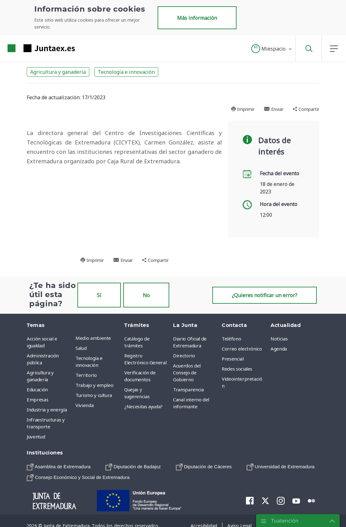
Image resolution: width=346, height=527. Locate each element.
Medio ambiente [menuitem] (93, 338)
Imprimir (242, 109)
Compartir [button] (306, 109)
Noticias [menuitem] (279, 338)
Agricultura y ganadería (58, 71)
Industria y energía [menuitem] (47, 409)
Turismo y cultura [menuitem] (93, 395)
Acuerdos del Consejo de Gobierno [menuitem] (187, 372)
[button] (271, 48)
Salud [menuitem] (81, 348)
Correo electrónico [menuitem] (242, 348)
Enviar (273, 109)
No (146, 295)
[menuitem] (59, 466)
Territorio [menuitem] (86, 375)
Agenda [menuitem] (279, 348)
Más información (197, 17)
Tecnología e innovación (126, 71)
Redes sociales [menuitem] (237, 369)
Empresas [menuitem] (37, 399)
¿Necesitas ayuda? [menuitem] (143, 406)
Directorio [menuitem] (184, 355)
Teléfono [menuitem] (231, 338)
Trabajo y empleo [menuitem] (94, 385)
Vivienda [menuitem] (84, 405)
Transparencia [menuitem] (188, 389)
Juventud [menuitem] (36, 436)
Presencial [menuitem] (233, 359)
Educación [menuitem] (37, 389)
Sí (99, 295)
